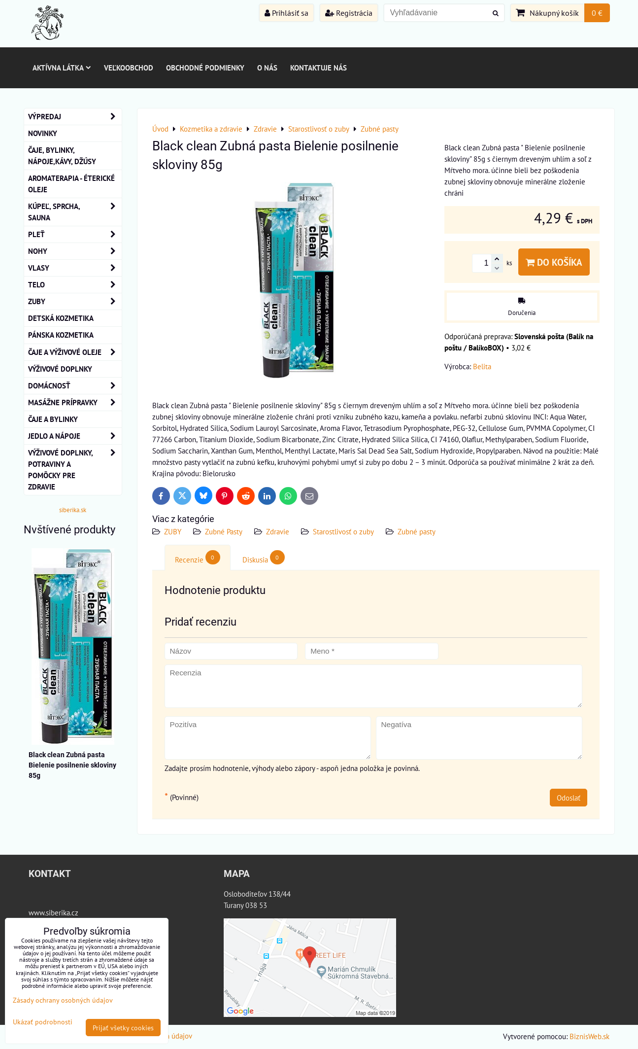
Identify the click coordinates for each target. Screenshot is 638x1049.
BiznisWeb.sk (589, 1036)
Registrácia (348, 13)
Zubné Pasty (223, 531)
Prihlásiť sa (286, 13)
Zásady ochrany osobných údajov (63, 1000)
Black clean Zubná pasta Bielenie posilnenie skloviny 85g (72, 765)
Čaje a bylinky (53, 419)
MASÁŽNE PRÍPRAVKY (75, 402)
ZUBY (172, 531)
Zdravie (277, 531)
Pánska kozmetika (61, 335)
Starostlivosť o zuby (343, 531)
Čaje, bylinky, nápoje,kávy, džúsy (62, 155)
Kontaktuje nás (318, 67)
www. (37, 912)
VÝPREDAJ (75, 116)
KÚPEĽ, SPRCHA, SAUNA (75, 212)
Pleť (75, 234)
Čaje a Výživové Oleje (75, 352)
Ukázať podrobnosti (42, 1022)
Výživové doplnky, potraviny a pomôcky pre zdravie (75, 470)
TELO (75, 285)
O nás (267, 67)
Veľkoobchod (128, 67)
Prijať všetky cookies (123, 1027)
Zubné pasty (417, 531)
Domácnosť (75, 386)
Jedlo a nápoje (75, 436)
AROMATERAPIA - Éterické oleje (71, 183)
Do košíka (554, 262)
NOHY (75, 251)
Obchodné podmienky (205, 67)
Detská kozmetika (61, 318)
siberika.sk (72, 510)
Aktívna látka (62, 67)
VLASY (75, 268)
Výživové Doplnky (60, 369)
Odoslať (568, 798)
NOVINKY (42, 133)
